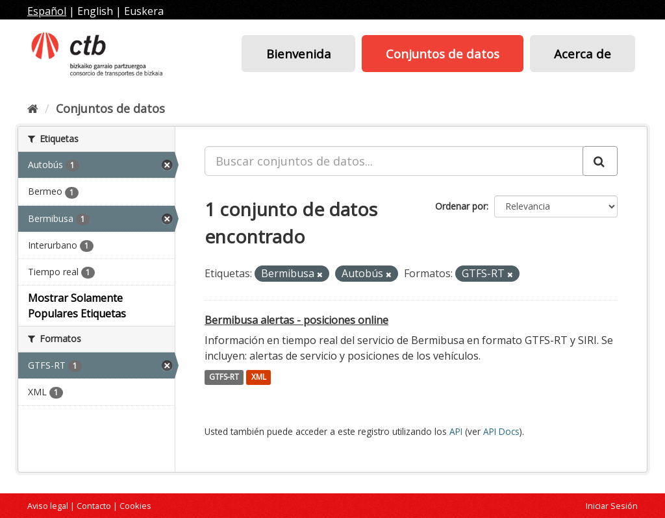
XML (258, 377)
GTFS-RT (224, 377)
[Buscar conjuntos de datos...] (394, 161)
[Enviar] (600, 161)
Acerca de (582, 53)
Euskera (144, 11)
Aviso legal (47, 506)
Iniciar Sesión (612, 506)
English (95, 11)
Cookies (135, 506)
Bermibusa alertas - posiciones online (296, 320)
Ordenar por (460, 206)
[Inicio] (32, 108)
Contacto (94, 506)
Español (46, 11)
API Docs (501, 431)
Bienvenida (298, 53)
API (455, 431)
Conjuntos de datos (442, 53)
